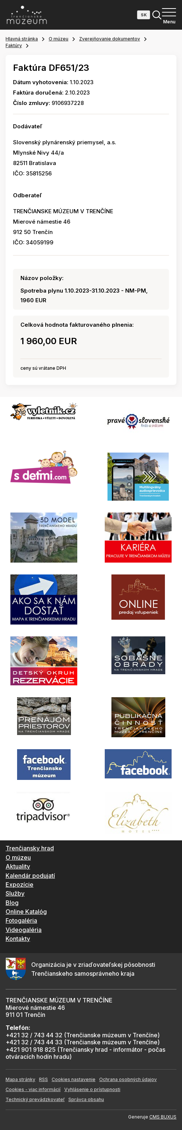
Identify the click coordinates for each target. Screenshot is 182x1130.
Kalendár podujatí (30, 875)
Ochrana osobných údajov (128, 1079)
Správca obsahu (86, 1099)
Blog (12, 902)
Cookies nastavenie (73, 1079)
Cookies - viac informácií (33, 1089)
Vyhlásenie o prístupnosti (92, 1089)
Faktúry (14, 45)
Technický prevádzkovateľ (35, 1099)
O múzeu (58, 39)
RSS (43, 1079)
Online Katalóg (26, 911)
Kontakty (18, 938)
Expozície (19, 884)
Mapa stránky (20, 1079)
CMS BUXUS (162, 1117)
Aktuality (18, 866)
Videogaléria (24, 929)
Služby (15, 893)
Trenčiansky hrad (30, 848)
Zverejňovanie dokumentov (109, 39)
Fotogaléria (21, 920)
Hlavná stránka (22, 39)
